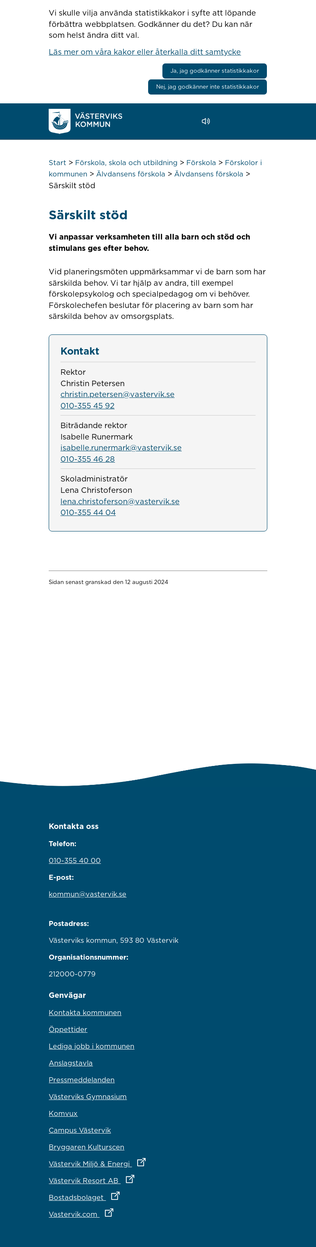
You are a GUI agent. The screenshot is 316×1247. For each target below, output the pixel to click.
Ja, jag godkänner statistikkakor (214, 70)
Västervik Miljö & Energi (134, 1161)
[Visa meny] (256, 121)
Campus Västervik (80, 1130)
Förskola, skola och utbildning (126, 162)
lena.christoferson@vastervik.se (120, 501)
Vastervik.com (118, 1212)
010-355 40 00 (75, 860)
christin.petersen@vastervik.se (117, 394)
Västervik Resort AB (128, 1178)
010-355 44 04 (88, 512)
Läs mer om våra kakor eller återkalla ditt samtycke (145, 51)
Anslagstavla (71, 1063)
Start (57, 162)
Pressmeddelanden (82, 1080)
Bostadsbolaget (121, 1195)
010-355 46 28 (87, 458)
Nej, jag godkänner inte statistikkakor (207, 86)
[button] (229, 121)
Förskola (201, 162)
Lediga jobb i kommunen (91, 1046)
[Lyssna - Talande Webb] (208, 121)
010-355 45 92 (87, 405)
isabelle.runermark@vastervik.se (121, 447)
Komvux (63, 1113)
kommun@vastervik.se (87, 894)
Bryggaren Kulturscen (86, 1147)
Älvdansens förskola (130, 174)
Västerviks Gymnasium (88, 1096)
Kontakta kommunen (85, 1012)
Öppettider (68, 1029)
